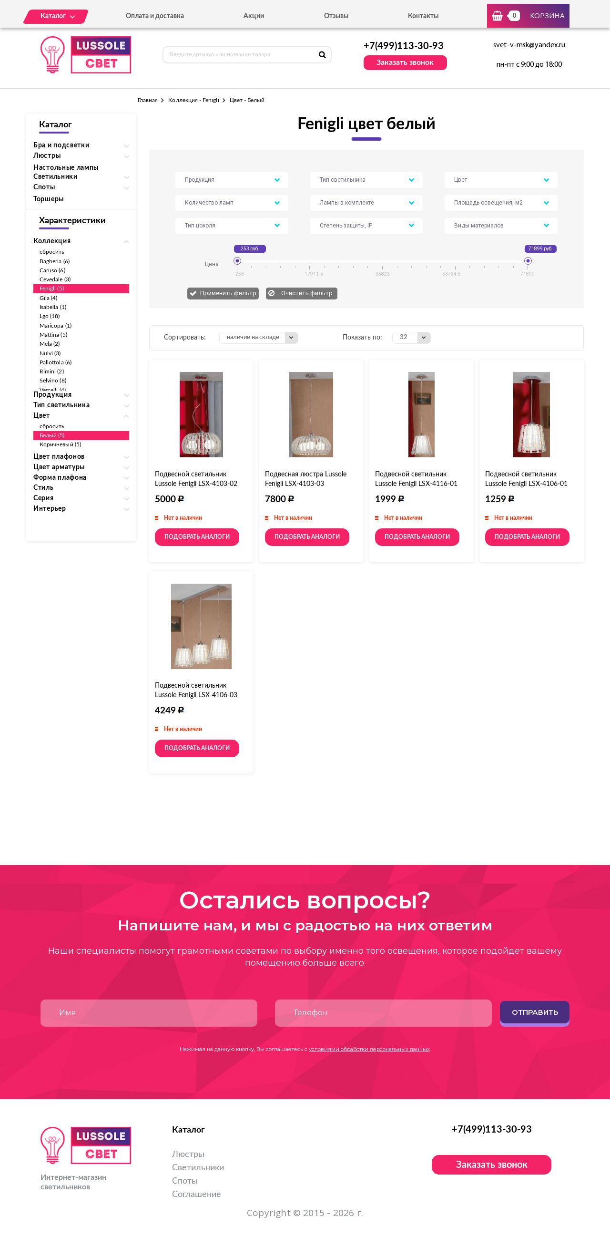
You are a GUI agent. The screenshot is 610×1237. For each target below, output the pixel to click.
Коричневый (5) (60, 444)
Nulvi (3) (50, 353)
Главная (148, 100)
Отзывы (336, 16)
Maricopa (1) (55, 326)
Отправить (535, 1012)
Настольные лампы (66, 168)
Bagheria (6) (55, 261)
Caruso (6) (52, 270)
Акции (254, 16)
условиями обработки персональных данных (369, 1049)
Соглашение (196, 1194)
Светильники (198, 1168)
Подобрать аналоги (197, 537)
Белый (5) (52, 435)
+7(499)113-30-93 (404, 46)
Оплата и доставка (155, 16)
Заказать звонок (405, 62)
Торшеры (48, 199)
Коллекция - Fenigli (193, 100)
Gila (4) (48, 298)
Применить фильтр (228, 293)
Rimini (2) (52, 371)
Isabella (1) (53, 307)
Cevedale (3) (55, 279)
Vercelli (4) (53, 390)
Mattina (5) (53, 335)
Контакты (423, 16)
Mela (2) (50, 344)
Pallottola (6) (55, 362)
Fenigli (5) (52, 288)
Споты (185, 1181)
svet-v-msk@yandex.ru (529, 45)
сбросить (52, 252)
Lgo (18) (50, 316)
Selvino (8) (53, 380)
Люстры (188, 1154)
